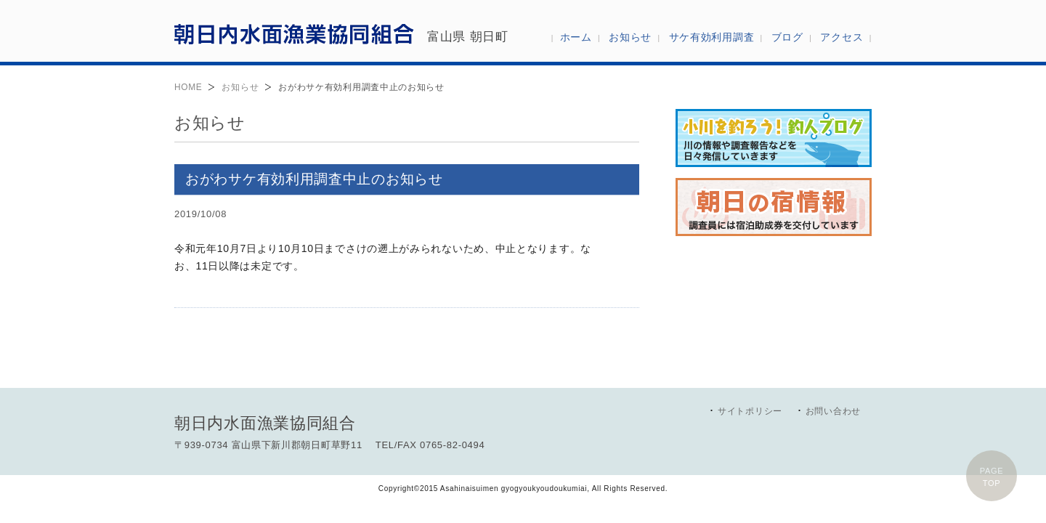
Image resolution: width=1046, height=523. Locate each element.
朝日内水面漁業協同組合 (294, 33)
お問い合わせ (833, 411)
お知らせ (240, 87)
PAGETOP (992, 476)
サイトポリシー (750, 411)
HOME (188, 87)
